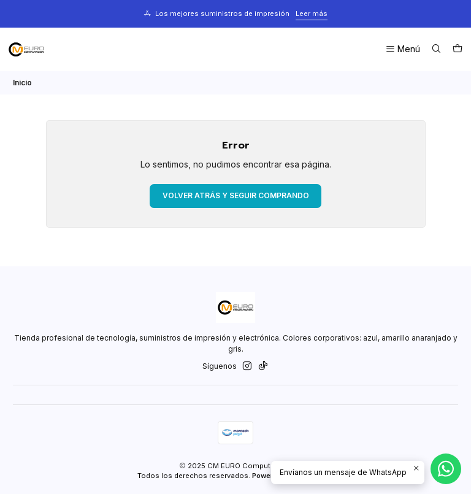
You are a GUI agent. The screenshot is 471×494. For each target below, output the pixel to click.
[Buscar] (436, 49)
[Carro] (457, 49)
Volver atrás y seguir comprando (236, 195)
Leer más (311, 13)
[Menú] (403, 49)
